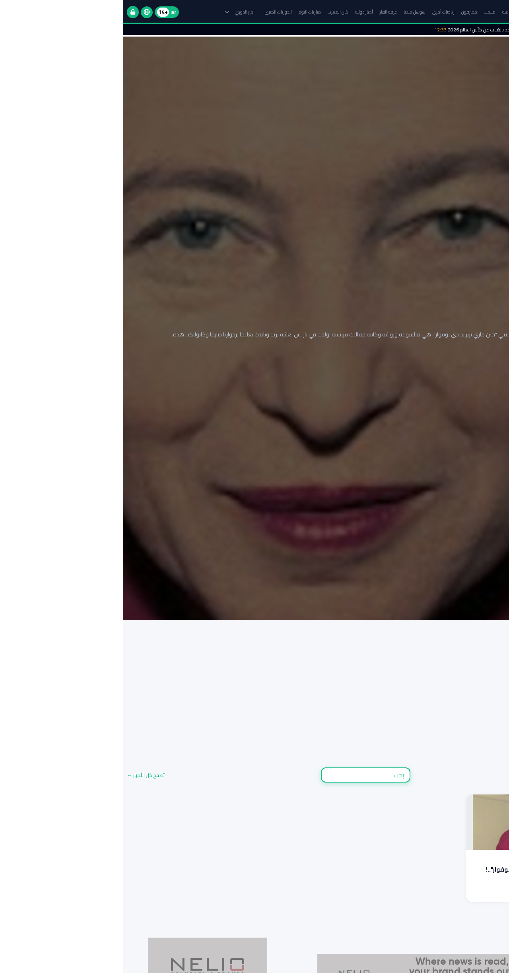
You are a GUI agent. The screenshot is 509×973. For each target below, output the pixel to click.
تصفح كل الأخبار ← (23, 775)
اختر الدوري (117, 12)
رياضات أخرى (320, 12)
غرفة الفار (265, 12)
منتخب (367, 12)
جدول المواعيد (447, 943)
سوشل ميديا (292, 12)
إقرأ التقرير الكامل (438, 359)
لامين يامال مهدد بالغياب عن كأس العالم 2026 (373, 29)
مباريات (409, 943)
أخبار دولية (241, 12)
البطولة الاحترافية (394, 12)
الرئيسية (423, 12)
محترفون (346, 12)
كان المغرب (215, 12)
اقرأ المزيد (490, 893)
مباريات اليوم (187, 12)
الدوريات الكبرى (155, 12)
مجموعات (488, 943)
